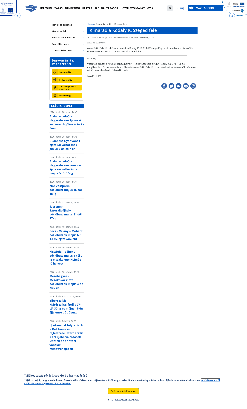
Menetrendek (59, 31)
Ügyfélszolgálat (133, 8)
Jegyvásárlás (65, 72)
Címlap (90, 24)
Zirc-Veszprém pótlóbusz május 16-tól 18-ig (65, 190)
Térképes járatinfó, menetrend (67, 87)
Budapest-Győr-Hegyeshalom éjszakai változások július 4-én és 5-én (66, 122)
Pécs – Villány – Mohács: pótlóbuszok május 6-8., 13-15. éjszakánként (66, 235)
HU (177, 8)
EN (181, 8)
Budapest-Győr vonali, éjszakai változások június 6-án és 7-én (65, 145)
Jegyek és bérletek (62, 24)
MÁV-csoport (206, 8)
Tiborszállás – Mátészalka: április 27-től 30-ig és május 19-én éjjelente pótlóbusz (66, 306)
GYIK (150, 8)
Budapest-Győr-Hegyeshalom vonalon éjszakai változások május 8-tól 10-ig (65, 167)
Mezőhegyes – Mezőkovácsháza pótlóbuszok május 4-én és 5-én (66, 282)
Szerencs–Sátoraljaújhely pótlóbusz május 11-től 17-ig (65, 212)
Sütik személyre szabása (124, 400)
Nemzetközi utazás (78, 8)
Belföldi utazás (51, 8)
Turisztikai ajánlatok (63, 37)
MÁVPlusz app (65, 95)
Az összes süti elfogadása (123, 392)
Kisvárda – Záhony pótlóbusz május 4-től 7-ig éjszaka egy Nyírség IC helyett (66, 257)
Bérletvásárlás (65, 80)
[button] (170, 8)
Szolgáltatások (106, 8)
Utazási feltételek (62, 50)
